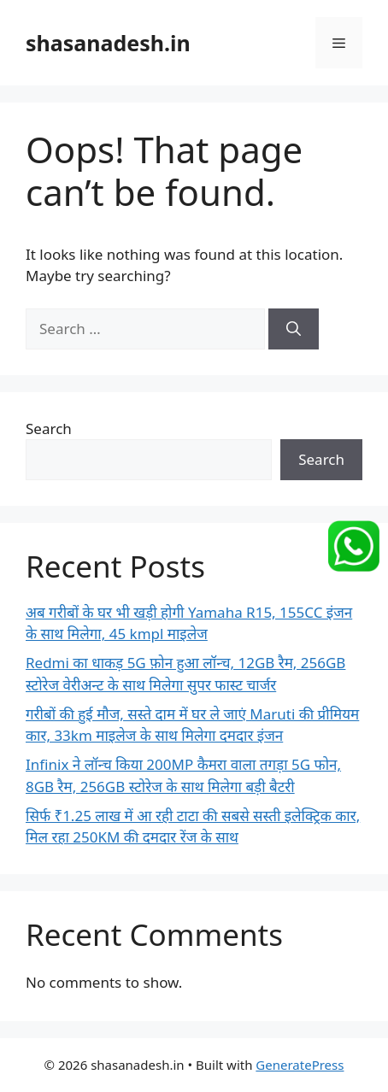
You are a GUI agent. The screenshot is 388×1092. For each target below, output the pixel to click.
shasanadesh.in (108, 42)
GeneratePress (300, 1064)
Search (49, 428)
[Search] (293, 328)
